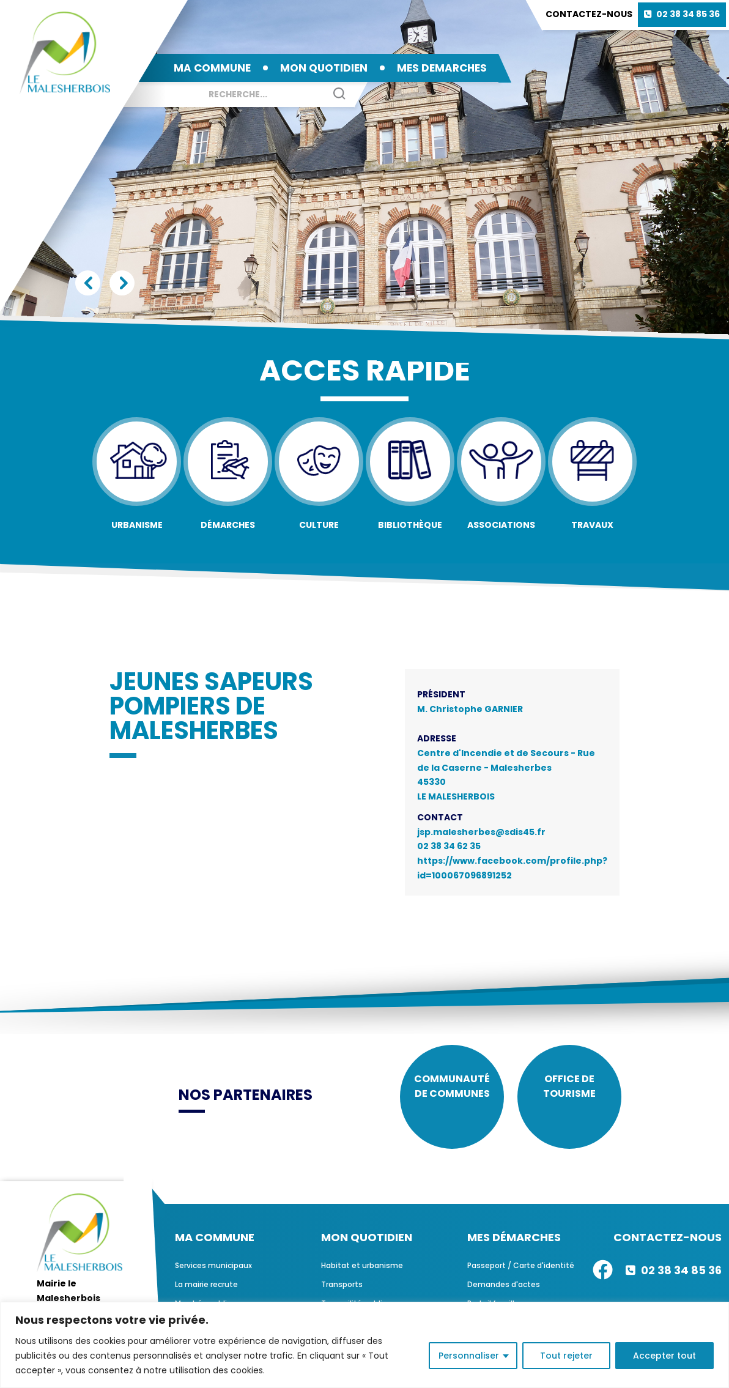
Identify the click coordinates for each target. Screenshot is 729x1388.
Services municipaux (213, 1274)
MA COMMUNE (212, 68)
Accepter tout (664, 1355)
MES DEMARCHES (442, 68)
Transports (342, 1293)
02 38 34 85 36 (688, 14)
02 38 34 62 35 (449, 846)
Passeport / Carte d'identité (520, 1274)
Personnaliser (469, 1355)
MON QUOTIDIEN (324, 68)
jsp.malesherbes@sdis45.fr (481, 832)
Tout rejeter (566, 1355)
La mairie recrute (206, 1293)
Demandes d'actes (503, 1293)
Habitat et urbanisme (362, 1274)
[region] (364, 1345)
